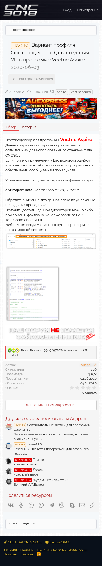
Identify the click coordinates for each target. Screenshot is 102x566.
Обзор (11, 127)
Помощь (10, 554)
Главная (26, 554)
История (29, 127)
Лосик (28, 469)
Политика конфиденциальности (62, 550)
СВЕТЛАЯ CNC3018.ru (23, 542)
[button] (54, 10)
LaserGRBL (29, 444)
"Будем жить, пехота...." (41, 480)
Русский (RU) (57, 542)
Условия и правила (18, 550)
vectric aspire (81, 92)
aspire (61, 92)
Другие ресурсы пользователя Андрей (45, 418)
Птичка (29, 459)
